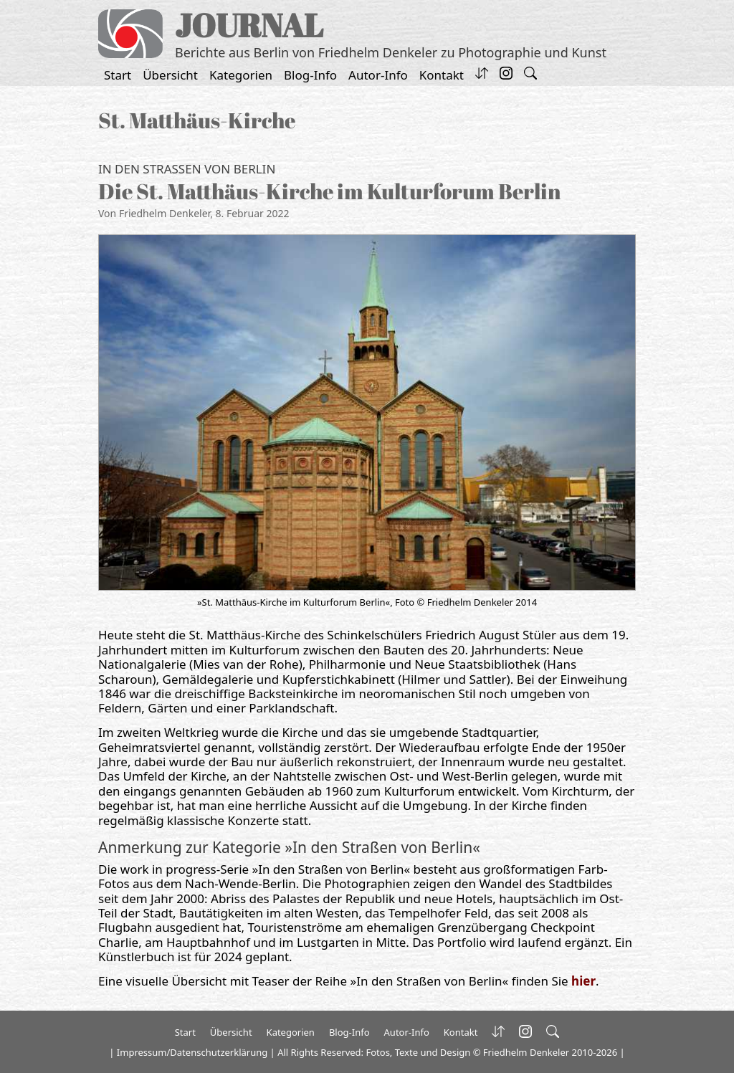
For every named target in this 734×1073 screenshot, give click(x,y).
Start (117, 75)
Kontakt (441, 75)
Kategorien (240, 75)
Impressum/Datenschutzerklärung (192, 1052)
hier (583, 981)
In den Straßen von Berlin (186, 169)
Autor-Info (378, 75)
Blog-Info (310, 75)
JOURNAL (249, 25)
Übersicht (170, 75)
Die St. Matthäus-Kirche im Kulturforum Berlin (329, 191)
